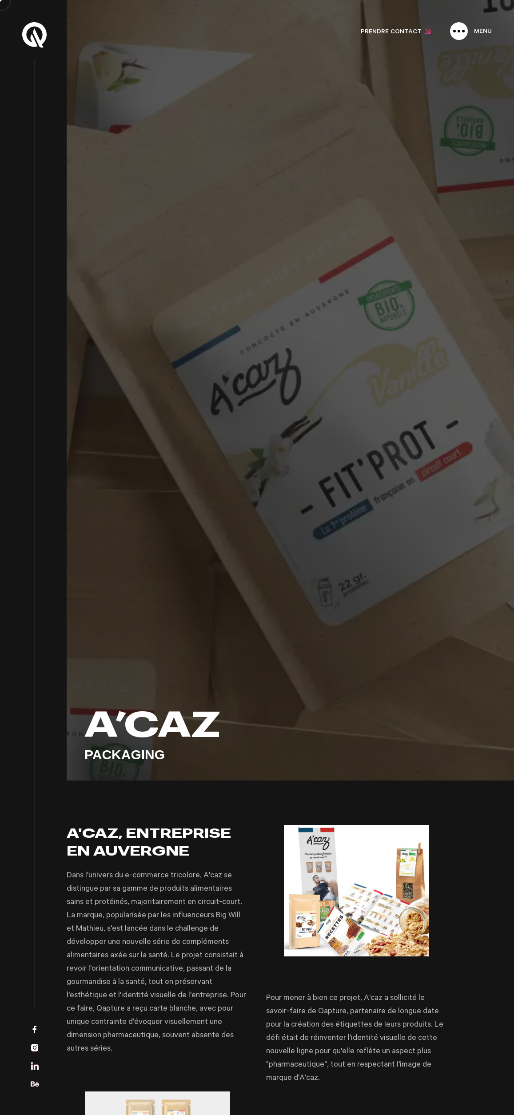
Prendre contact (395, 32)
